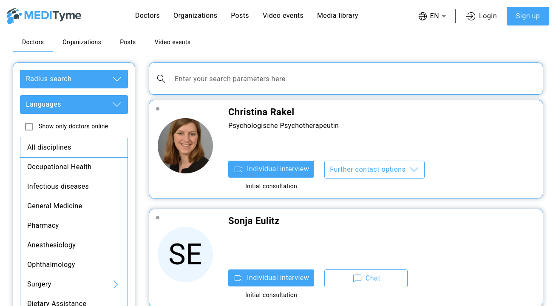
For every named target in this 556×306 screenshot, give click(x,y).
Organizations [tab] (81, 42)
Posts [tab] (128, 42)
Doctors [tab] (33, 42)
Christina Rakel (261, 112)
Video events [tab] (173, 42)
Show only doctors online (73, 126)
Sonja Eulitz (254, 221)
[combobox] (431, 16)
